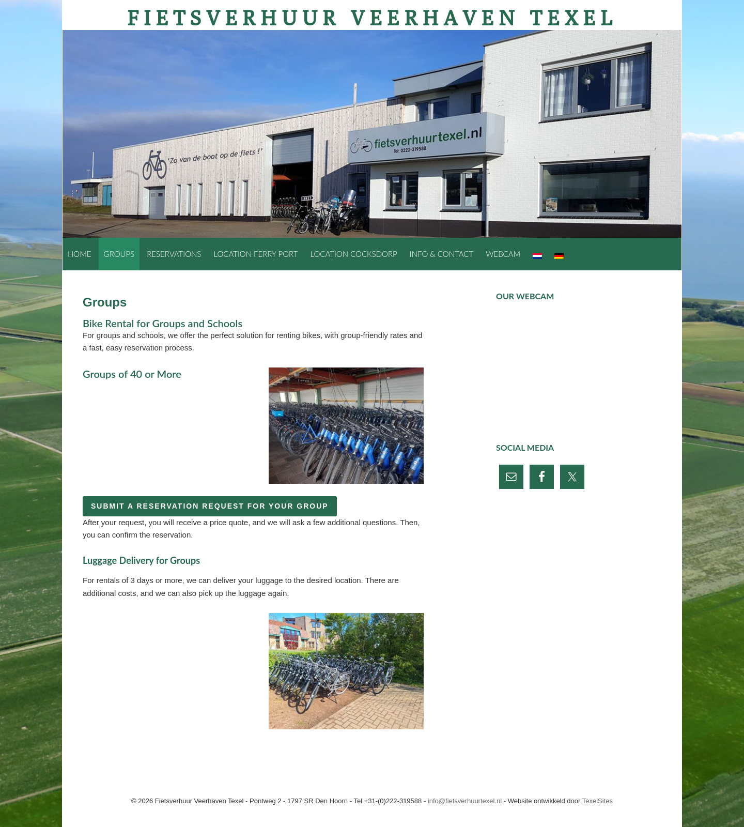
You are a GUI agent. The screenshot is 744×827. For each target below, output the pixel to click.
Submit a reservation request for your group (210, 506)
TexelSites (597, 801)
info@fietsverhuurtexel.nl (465, 801)
